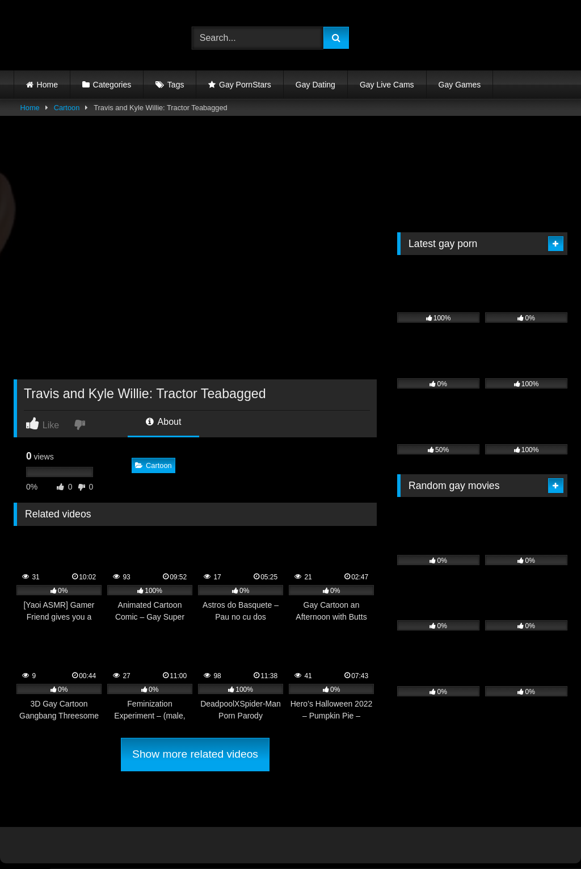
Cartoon (67, 107)
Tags (175, 84)
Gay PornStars (245, 84)
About (163, 422)
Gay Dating (315, 84)
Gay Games (460, 84)
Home (47, 84)
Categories (112, 84)
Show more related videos (195, 754)
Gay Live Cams (387, 84)
